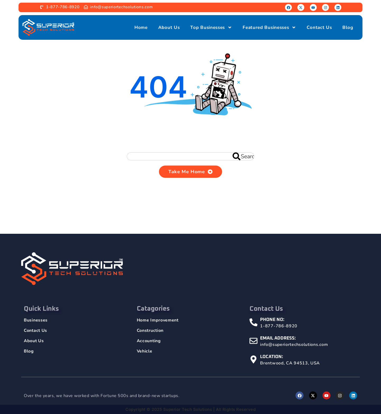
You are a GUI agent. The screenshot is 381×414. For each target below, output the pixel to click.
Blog (347, 27)
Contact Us (319, 27)
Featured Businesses (269, 27)
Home (141, 27)
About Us (169, 27)
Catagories (153, 315)
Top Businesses (211, 27)
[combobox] (190, 156)
